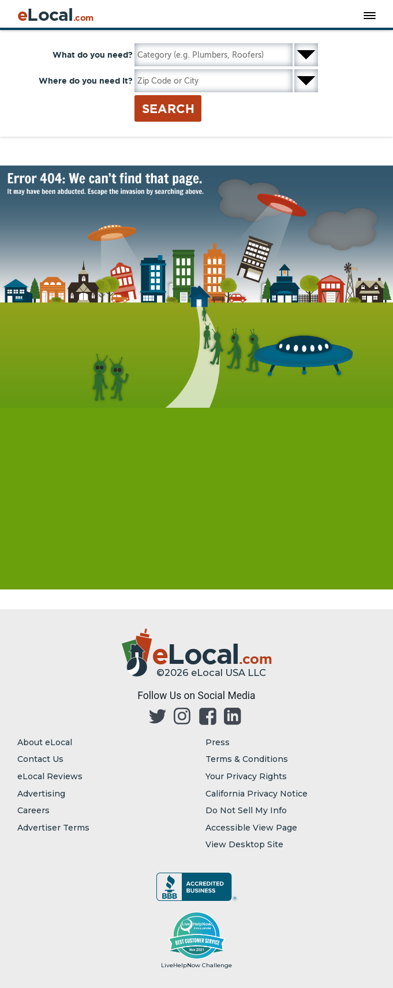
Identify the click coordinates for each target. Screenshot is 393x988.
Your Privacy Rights (246, 776)
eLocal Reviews (50, 776)
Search (168, 108)
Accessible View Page (251, 827)
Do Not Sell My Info (246, 810)
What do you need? (93, 54)
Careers (33, 810)
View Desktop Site (244, 844)
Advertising (41, 793)
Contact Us (40, 759)
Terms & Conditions (246, 759)
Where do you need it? (86, 80)
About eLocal (44, 742)
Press (217, 742)
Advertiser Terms (53, 827)
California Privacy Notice (256, 793)
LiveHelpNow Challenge (196, 965)
